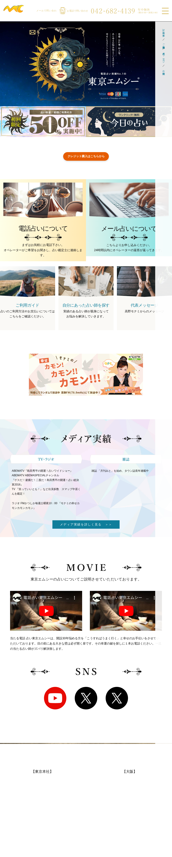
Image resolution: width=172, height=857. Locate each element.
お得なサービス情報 (99, 806)
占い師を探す (163, 31)
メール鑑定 (11, 806)
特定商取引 (52, 835)
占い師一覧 (134, 806)
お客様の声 (11, 827)
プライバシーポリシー (60, 828)
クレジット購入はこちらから (86, 156)
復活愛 (49, 806)
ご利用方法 (163, 43)
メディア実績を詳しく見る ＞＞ (86, 525)
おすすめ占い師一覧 (99, 799)
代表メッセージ (163, 56)
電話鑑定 (10, 813)
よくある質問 (13, 820)
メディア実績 (54, 799)
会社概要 (10, 833)
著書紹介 (51, 813)
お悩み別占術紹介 (139, 820)
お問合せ (163, 71)
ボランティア (54, 820)
